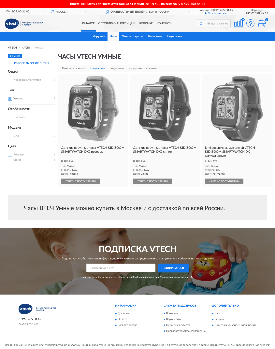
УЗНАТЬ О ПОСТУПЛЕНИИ (80, 181)
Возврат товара (127, 325)
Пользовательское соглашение (186, 331)
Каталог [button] (88, 23)
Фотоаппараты (132, 36)
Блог (217, 313)
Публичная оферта (178, 325)
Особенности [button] (19, 109)
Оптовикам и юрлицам (116, 23)
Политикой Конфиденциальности (138, 277)
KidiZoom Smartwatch (27, 80)
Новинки (146, 23)
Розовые (18, 154)
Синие (17, 160)
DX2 (16, 136)
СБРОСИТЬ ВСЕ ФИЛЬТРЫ (31, 63)
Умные (17, 98)
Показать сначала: (73, 68)
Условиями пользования (172, 277)
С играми (19, 117)
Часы (113, 36)
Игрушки (99, 36)
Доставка (124, 313)
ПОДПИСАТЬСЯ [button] (173, 268)
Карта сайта (173, 319)
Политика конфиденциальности (235, 325)
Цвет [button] (12, 146)
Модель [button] (15, 127)
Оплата (122, 319)
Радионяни (174, 36)
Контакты (164, 23)
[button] (216, 13)
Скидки (219, 319)
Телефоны (155, 36)
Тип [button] (11, 90)
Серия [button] (13, 71)
